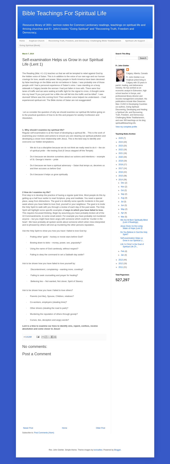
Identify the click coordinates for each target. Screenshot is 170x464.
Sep (123, 194)
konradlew (98, 450)
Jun (122, 205)
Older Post (100, 428)
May (123, 209)
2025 (121, 138)
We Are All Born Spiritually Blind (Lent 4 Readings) (133, 221)
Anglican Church (36, 41)
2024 (121, 142)
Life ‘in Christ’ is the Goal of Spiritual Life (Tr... (132, 245)
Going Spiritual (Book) (30, 45)
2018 (121, 164)
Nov (123, 187)
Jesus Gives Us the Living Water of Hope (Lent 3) (131, 227)
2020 (121, 157)
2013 (121, 260)
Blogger (117, 450)
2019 (121, 161)
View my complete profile (126, 127)
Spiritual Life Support (135, 41)
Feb (123, 251)
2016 (121, 172)
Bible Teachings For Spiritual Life (64, 13)
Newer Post (28, 428)
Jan (122, 255)
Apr (122, 213)
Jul (122, 202)
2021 (121, 153)
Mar (123, 217)
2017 (121, 168)
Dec (123, 183)
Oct (122, 190)
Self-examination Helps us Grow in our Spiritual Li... (132, 239)
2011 (121, 267)
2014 (121, 179)
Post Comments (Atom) (44, 433)
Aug (123, 198)
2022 (121, 149)
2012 (121, 263)
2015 (121, 176)
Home (22, 41)
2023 (121, 146)
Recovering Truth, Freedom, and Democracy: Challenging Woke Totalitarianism (85, 41)
